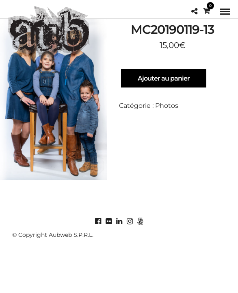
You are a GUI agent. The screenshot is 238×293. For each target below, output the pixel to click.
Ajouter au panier (164, 78)
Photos (166, 105)
